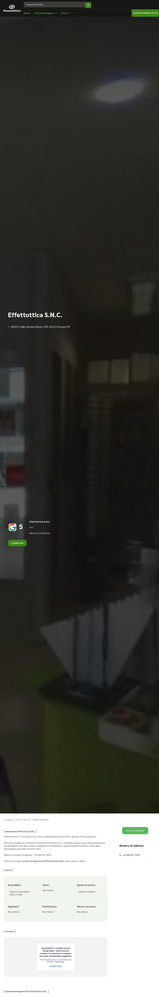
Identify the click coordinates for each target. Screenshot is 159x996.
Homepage (8, 818)
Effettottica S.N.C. (39, 520)
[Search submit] (88, 4)
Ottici (18, 818)
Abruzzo (27, 818)
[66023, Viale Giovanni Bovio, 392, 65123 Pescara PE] (55, 956)
